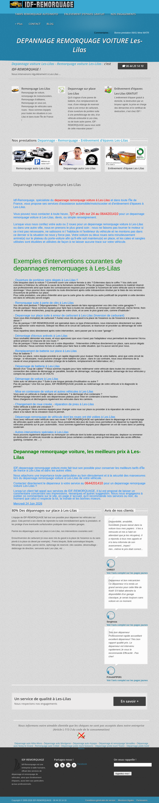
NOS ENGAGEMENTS (123, 14)
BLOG (50, 24)
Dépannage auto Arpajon (85, 743)
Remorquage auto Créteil (47, 746)
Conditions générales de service (100, 800)
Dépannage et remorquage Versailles (117, 743)
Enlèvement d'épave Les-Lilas (126, 168)
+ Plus (19, 24)
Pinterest (74, 765)
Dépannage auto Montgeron (57, 743)
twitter (62, 765)
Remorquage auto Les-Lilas (33, 168)
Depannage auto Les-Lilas (79, 168)
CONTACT (34, 24)
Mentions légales (126, 800)
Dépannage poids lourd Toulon (110, 746)
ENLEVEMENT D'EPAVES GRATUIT (84, 14)
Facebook (56, 765)
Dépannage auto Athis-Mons (28, 743)
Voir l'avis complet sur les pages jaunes (127, 573)
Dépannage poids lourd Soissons (77, 746)
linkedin (68, 765)
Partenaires (141, 800)
